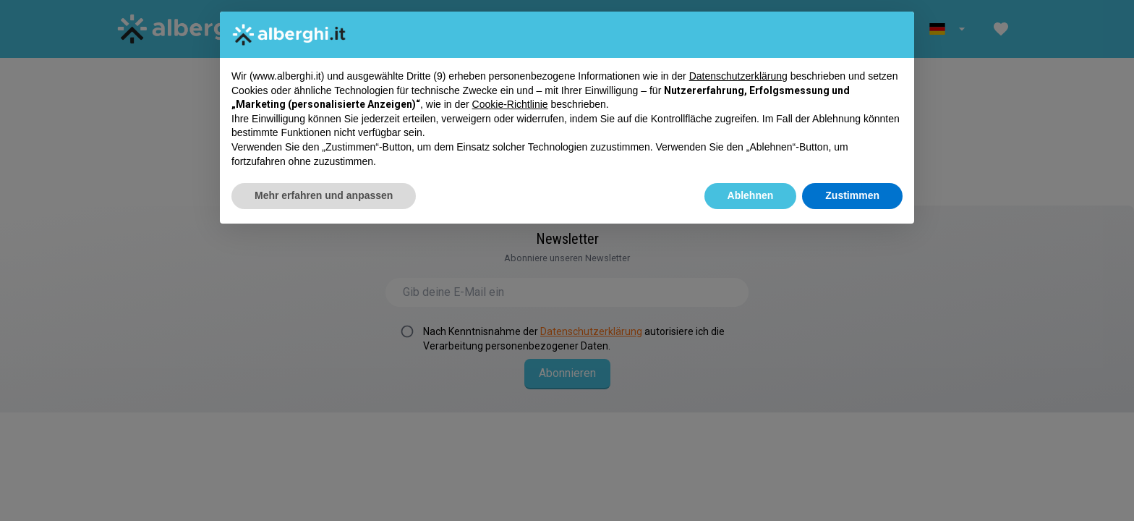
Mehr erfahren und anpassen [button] (324, 195)
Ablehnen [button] (751, 195)
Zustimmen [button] (852, 195)
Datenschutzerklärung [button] (738, 76)
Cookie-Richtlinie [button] (510, 104)
